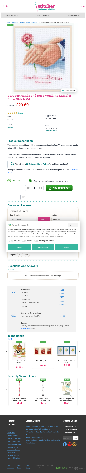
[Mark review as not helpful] (27, 255)
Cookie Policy (28, 466)
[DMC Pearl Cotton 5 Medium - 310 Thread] (43, 389)
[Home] (8, 22)
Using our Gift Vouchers (14, 444)
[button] (7, 6)
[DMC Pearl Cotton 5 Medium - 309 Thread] (19, 389)
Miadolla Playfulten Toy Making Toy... (66, 399)
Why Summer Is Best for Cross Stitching (38, 429)
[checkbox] (14, 240)
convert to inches (51, 131)
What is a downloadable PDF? (34, 437)
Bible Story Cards (42, 361)
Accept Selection (43, 247)
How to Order (11, 433)
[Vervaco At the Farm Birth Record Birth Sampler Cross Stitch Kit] (19, 351)
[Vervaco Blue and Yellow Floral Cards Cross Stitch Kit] (67, 351)
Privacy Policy (19, 466)
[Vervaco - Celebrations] (31, 22)
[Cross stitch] (15, 22)
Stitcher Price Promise (14, 438)
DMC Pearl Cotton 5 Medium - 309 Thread (19, 399)
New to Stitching (12, 435)
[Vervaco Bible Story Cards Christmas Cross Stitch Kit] (43, 351)
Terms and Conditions (13, 458)
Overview (73, 225)
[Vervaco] (22, 22)
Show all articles (31, 443)
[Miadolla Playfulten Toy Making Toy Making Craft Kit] (67, 389)
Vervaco (10, 128)
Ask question (10, 270)
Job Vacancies (10, 466)
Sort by (54, 215)
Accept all (66, 247)
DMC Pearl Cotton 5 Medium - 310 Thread (42, 399)
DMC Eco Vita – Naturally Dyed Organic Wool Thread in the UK (42, 433)
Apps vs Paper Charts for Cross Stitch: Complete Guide (42, 426)
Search (43, 219)
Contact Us (10, 430)
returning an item (26, 328)
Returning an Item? (13, 455)
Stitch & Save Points (13, 441)
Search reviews (15, 215)
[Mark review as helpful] (20, 255)
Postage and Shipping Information (13, 451)
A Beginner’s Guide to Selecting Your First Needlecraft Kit (43, 440)
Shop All (9, 339)
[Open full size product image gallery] (69, 90)
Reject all (19, 247)
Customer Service (12, 447)
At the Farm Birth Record (18, 362)
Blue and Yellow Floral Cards (66, 362)
